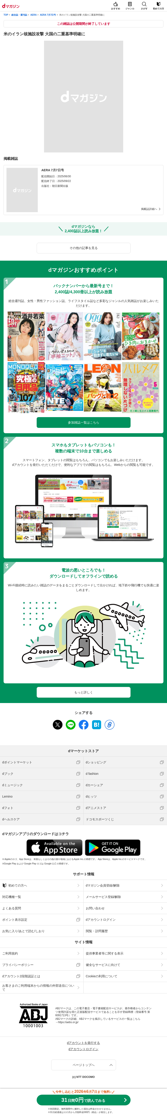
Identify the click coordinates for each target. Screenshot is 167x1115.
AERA (33, 15)
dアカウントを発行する (83, 1043)
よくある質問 (11, 908)
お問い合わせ (95, 908)
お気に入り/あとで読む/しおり (23, 931)
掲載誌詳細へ (149, 209)
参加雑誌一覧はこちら (83, 422)
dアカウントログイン (101, 919)
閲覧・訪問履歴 (97, 931)
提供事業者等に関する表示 (104, 953)
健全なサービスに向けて (103, 965)
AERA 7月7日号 (48, 15)
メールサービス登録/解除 (103, 897)
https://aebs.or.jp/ (68, 1022)
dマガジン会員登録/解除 (103, 885)
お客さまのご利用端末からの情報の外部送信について (38, 987)
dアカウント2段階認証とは (21, 976)
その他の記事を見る (84, 248)
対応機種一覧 (11, 897)
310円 (83, 1100)
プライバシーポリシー (18, 965)
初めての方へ (14, 885)
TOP (6, 15)
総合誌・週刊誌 (19, 15)
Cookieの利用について (102, 976)
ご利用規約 (10, 953)
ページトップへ (84, 1065)
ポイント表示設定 (14, 919)
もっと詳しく (83, 692)
